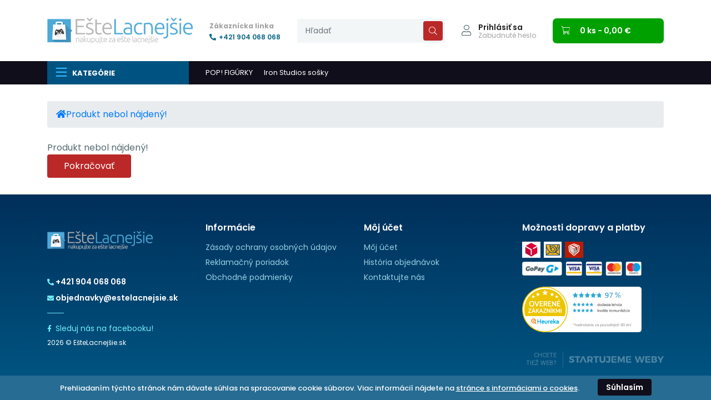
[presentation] (371, 31)
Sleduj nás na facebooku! (100, 328)
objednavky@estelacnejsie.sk (112, 297)
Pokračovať (89, 165)
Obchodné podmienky (249, 277)
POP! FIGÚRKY (229, 72)
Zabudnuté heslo (507, 35)
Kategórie (85, 72)
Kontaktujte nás (394, 277)
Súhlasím (624, 387)
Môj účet (381, 247)
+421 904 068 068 (245, 37)
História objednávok (401, 262)
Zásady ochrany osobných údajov (271, 247)
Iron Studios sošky (296, 72)
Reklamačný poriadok (247, 262)
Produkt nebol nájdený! (116, 114)
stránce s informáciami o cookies (517, 388)
